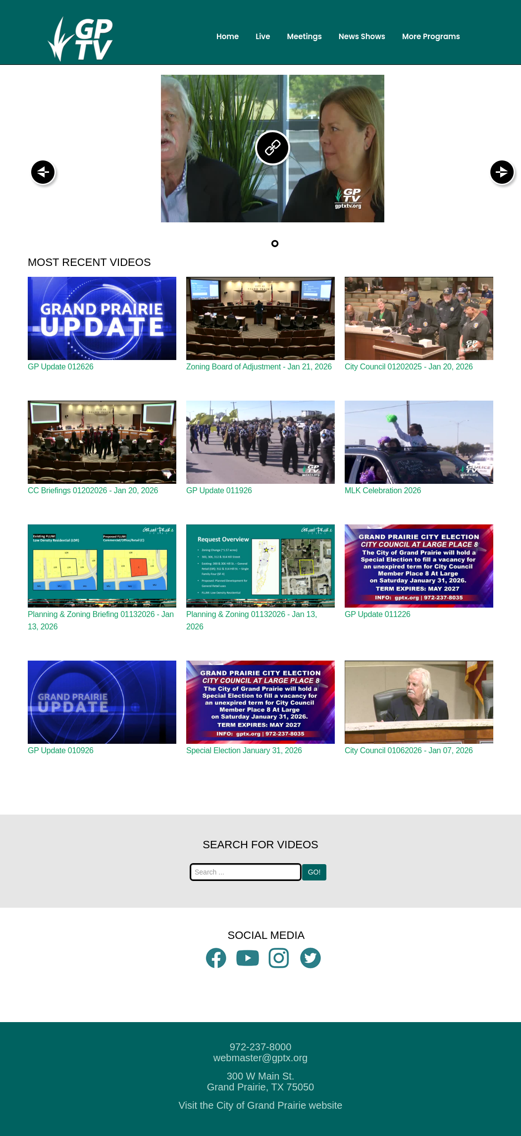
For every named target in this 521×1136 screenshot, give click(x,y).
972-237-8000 (261, 1046)
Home (227, 36)
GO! (314, 872)
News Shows (362, 36)
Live (263, 36)
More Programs (431, 36)
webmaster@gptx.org (260, 1057)
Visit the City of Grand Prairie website (261, 1105)
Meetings (304, 36)
